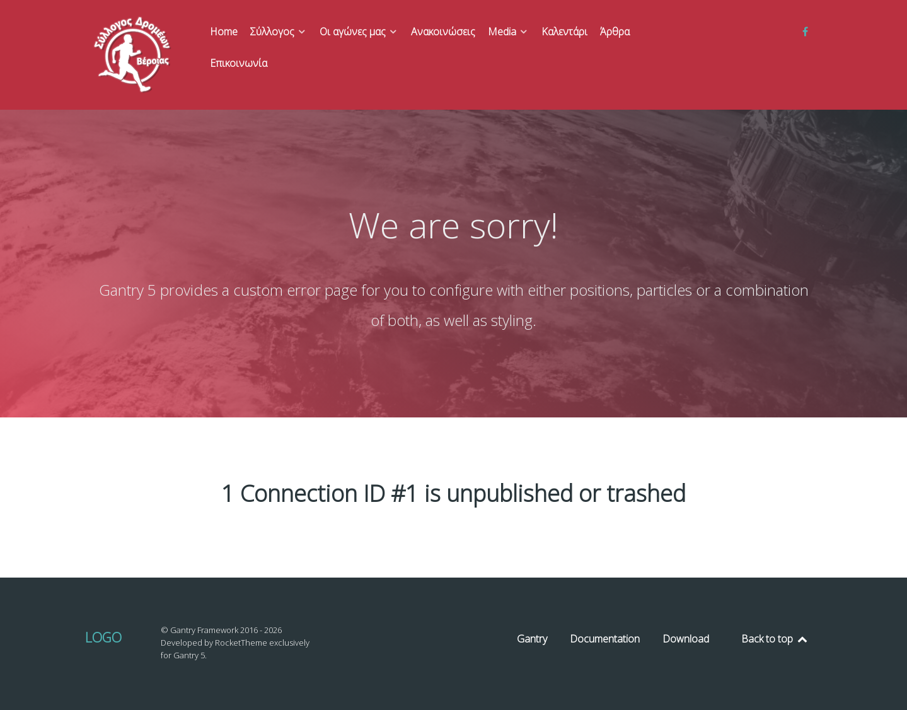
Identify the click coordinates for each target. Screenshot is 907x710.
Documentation (605, 639)
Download (685, 639)
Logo (103, 637)
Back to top (775, 639)
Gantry (532, 639)
